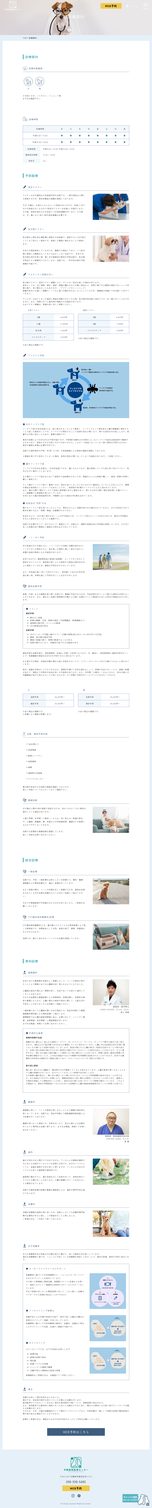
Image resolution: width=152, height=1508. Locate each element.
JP (137, 6)
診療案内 (33, 38)
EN (131, 6)
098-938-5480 (76, 1481)
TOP (25, 38)
